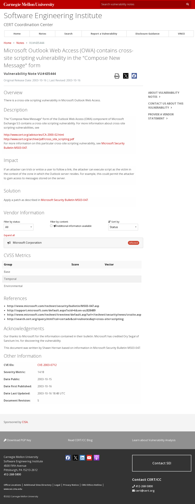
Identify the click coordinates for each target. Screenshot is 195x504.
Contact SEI (161, 463)
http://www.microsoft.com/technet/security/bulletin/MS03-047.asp (53, 306)
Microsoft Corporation (27, 242)
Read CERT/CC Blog (80, 440)
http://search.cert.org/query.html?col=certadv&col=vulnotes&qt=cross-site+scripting (65, 319)
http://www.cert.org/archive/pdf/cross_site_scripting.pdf (39, 139)
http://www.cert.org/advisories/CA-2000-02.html (34, 135)
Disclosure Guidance (148, 33)
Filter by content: (59, 221)
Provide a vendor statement (161, 116)
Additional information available (73, 226)
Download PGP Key (17, 440)
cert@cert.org (145, 490)
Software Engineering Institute (53, 15)
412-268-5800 (12, 474)
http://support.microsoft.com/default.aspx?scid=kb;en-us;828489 (51, 310)
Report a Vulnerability (104, 33)
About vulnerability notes (163, 95)
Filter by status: (12, 221)
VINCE (181, 33)
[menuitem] (17, 34)
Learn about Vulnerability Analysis (154, 440)
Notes (42, 33)
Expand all (9, 235)
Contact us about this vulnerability (165, 105)
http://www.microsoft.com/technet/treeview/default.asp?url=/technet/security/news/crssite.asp (74, 314)
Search (68, 33)
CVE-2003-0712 (47, 365)
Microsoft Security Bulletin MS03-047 (64, 200)
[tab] (73, 243)
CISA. (25, 422)
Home (17, 33)
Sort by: (114, 221)
